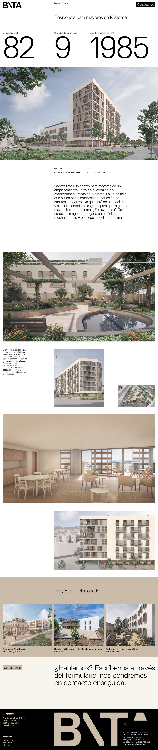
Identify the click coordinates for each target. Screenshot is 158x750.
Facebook (7, 742)
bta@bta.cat (9, 725)
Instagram (8, 740)
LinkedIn (7, 745)
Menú (57, 3)
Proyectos (66, 3)
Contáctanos (145, 4)
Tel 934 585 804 (11, 723)
